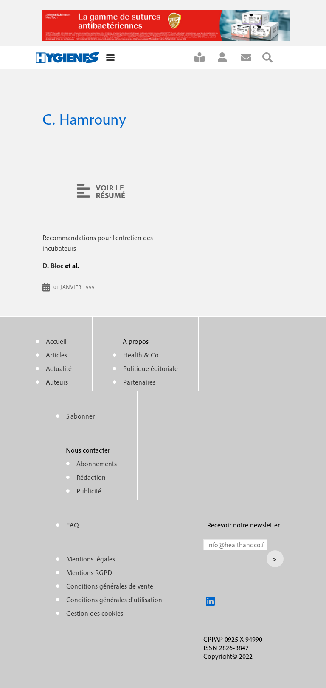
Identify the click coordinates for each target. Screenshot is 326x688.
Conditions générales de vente (109, 586)
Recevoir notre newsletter (243, 525)
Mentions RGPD (89, 572)
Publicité (88, 491)
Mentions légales (90, 559)
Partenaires (139, 382)
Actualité (59, 368)
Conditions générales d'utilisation (114, 599)
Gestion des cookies (94, 613)
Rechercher (273, 57)
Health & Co (141, 355)
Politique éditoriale (150, 368)
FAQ (72, 525)
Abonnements (96, 463)
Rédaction (91, 477)
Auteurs (57, 382)
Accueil (56, 341)
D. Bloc (52, 265)
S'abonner (205, 57)
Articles (56, 355)
